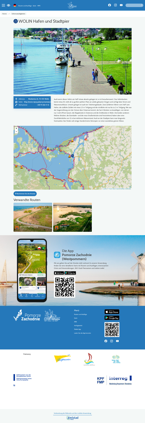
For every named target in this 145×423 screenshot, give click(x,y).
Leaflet (104, 188)
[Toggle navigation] (3, 5)
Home (4, 14)
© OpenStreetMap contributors (123, 188)
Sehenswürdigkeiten (18, 14)
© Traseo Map (111, 188)
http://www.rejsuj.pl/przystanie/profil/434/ (40, 102)
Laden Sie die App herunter (82, 333)
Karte (34, 6)
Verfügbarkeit (78, 325)
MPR (38, 6)
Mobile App (77, 329)
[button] (72, 156)
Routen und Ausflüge (25, 6)
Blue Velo (63, 227)
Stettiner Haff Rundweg (29, 227)
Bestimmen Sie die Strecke (25, 194)
